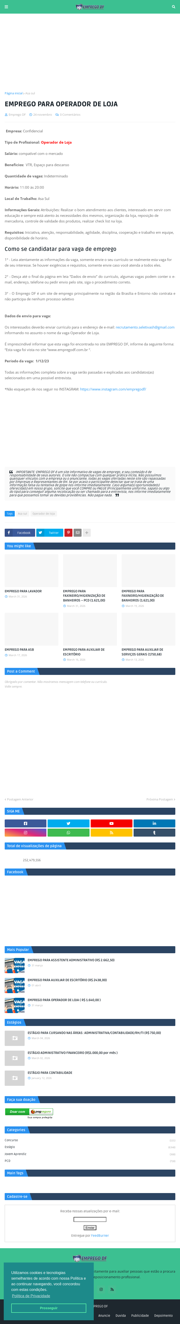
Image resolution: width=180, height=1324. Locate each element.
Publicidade (140, 1316)
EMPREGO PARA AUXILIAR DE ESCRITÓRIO (84, 652)
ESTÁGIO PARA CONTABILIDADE (50, 1073)
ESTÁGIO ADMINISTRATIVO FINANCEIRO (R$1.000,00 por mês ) (73, 1053)
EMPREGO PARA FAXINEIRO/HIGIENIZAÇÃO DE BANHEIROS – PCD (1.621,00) (84, 595)
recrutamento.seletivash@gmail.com (145, 327)
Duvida (121, 1316)
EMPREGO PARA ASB (19, 650)
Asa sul (30, 93)
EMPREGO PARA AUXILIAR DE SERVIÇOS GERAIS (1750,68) (142, 652)
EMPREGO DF (98, 1306)
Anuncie (104, 1316)
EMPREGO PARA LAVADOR (23, 591)
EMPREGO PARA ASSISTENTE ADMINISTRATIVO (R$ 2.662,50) (71, 960)
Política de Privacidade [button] (31, 1296)
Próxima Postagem (159, 799)
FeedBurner (100, 1236)
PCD (90, 1161)
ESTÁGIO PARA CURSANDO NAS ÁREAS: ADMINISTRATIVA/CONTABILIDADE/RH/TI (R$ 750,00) (94, 1033)
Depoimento (163, 1316)
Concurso (90, 1140)
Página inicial (13, 93)
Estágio (90, 1147)
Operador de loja (44, 514)
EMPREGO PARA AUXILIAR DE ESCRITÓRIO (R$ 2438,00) (67, 980)
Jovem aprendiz (90, 1154)
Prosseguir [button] (48, 1308)
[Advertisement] (90, 52)
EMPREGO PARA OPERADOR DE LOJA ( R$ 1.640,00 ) (64, 1000)
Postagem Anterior (20, 799)
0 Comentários (70, 114)
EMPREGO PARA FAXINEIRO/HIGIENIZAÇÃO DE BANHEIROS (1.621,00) (143, 595)
